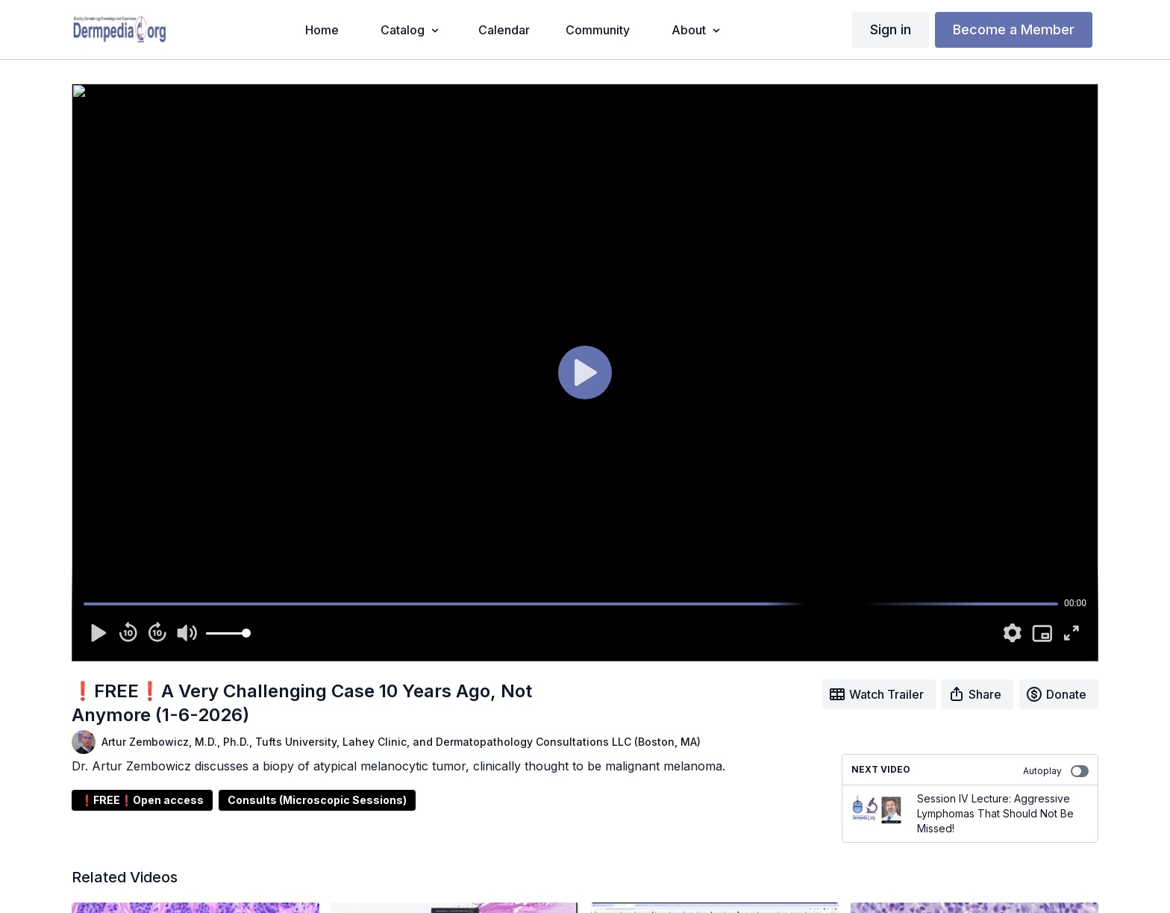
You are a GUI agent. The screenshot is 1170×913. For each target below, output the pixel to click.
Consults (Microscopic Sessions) (317, 800)
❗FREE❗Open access (142, 800)
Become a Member (1013, 29)
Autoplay (1056, 771)
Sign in (890, 29)
